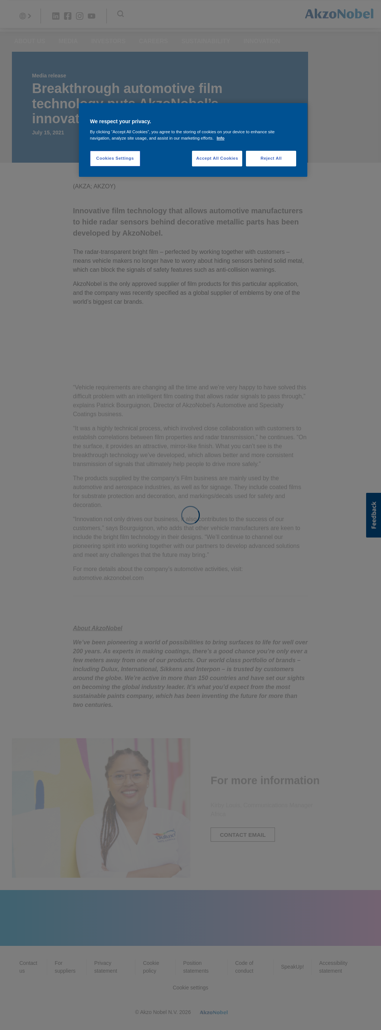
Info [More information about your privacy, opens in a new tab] (220, 138)
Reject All (271, 158)
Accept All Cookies (217, 158)
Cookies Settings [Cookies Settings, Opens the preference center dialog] (115, 158)
